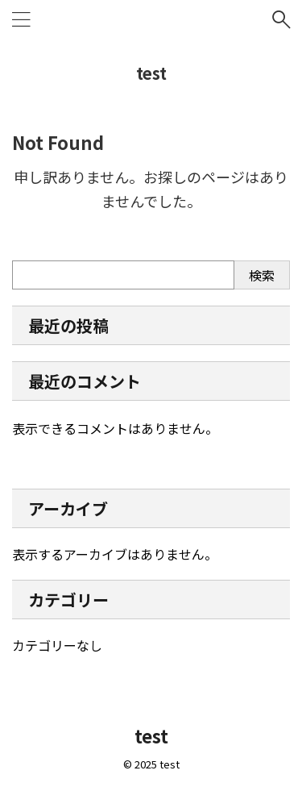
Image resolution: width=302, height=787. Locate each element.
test (151, 73)
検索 (262, 275)
